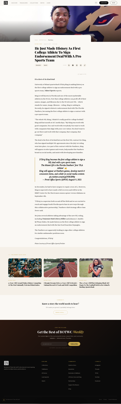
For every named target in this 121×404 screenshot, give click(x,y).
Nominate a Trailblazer (74, 373)
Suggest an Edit (82, 74)
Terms (100, 399)
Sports (45, 65)
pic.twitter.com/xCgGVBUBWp (62, 176)
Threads (97, 369)
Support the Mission (73, 385)
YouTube (97, 377)
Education (38, 65)
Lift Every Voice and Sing (74, 377)
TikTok (96, 373)
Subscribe (103, 2)
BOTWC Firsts (42, 40)
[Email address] (54, 344)
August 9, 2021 (75, 179)
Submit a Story (60, 312)
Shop (113, 2)
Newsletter (71, 369)
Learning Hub (45, 377)
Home (36, 40)
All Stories (44, 373)
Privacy (105, 399)
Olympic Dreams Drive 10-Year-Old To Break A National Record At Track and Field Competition (60, 284)
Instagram (97, 365)
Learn (49, 3)
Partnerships (71, 381)
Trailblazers (24, 3)
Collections (34, 3)
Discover (15, 3)
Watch (43, 3)
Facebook (97, 381)
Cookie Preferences (113, 399)
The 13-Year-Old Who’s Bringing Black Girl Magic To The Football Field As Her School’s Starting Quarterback (94, 285)
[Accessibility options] (4, 400)
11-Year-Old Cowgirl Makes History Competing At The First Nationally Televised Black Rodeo (24, 284)
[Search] (95, 2)
